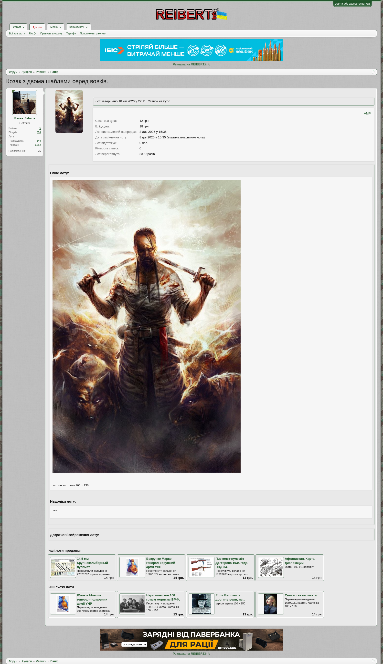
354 (39, 132)
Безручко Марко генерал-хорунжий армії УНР (160, 563)
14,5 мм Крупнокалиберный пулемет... (92, 563)
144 (39, 140)
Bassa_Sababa (24, 118)
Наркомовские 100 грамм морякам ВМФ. (163, 597)
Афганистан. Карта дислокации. (300, 561)
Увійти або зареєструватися (352, 3)
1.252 (38, 145)
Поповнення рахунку (93, 33)
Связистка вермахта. (301, 595)
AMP (367, 113)
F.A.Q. (32, 33)
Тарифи (71, 33)
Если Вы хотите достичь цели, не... (230, 597)
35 (39, 151)
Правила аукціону (51, 33)
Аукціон (37, 27)
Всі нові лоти (17, 33)
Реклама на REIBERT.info (191, 64)
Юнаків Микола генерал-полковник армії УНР (92, 599)
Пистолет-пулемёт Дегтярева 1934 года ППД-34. (231, 563)
